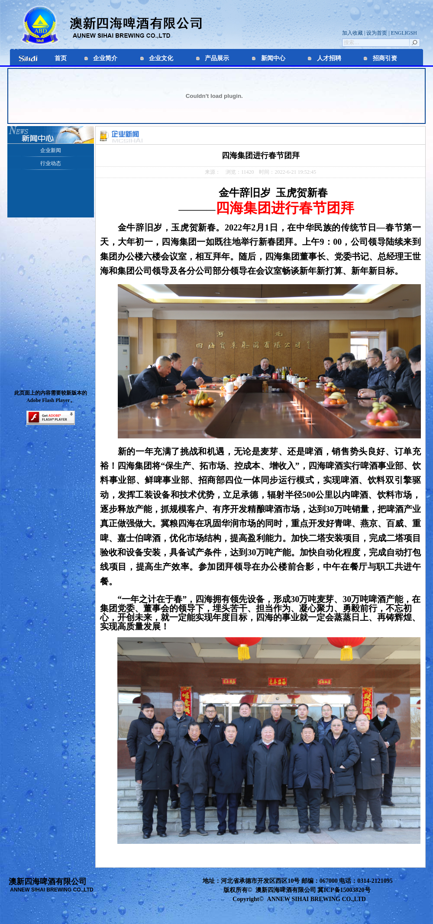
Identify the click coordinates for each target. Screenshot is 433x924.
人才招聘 (329, 58)
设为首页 (376, 33)
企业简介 (105, 58)
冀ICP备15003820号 (343, 890)
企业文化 (161, 58)
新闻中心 (273, 58)
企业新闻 (50, 150)
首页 (61, 58)
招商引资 (385, 58)
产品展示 (217, 58)
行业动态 (50, 163)
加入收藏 (353, 33)
